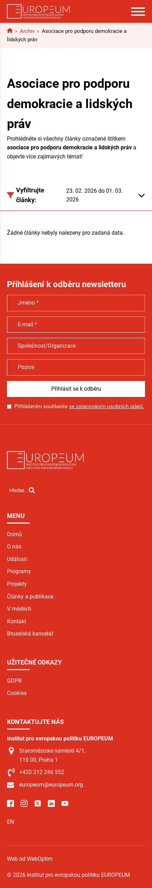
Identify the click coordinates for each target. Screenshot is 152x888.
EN (10, 821)
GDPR (14, 680)
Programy (19, 571)
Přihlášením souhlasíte (79, 406)
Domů (14, 534)
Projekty (17, 584)
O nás (14, 546)
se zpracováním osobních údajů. (106, 406)
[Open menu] (138, 11)
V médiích (19, 608)
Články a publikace (30, 596)
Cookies (16, 693)
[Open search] (22, 489)
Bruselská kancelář (30, 633)
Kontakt (16, 621)
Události (17, 559)
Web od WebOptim (30, 858)
